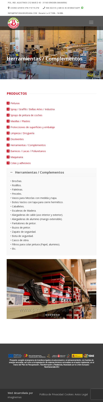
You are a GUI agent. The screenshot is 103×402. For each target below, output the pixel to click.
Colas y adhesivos (20, 163)
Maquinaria (16, 157)
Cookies (69, 394)
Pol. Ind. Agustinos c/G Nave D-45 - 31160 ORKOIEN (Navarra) (37, 2)
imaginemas (15, 397)
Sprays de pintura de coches (26, 115)
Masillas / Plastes (20, 121)
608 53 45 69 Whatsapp (71, 8)
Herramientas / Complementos (28, 145)
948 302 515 (51, 8)
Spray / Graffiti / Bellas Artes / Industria (32, 109)
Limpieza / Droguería (22, 133)
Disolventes (17, 139)
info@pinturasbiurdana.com (22, 13)
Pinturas (15, 103)
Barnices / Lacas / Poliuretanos (28, 151)
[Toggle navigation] (91, 22)
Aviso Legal (81, 394)
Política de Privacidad (51, 394)
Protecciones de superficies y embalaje (32, 127)
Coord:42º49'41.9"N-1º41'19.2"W (23, 8)
